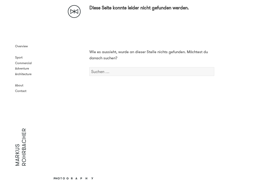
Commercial (23, 63)
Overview (21, 46)
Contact (20, 91)
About (19, 85)
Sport (19, 57)
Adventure (22, 68)
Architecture (23, 74)
